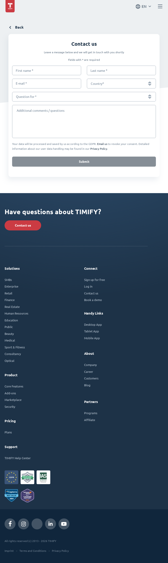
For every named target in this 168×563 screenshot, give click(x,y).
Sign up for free (94, 279)
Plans (8, 432)
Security (10, 406)
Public (9, 326)
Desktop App (93, 324)
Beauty (9, 333)
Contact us (23, 225)
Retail (8, 293)
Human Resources (16, 313)
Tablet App (91, 331)
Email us (102, 143)
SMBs (8, 279)
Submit (84, 161)
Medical (10, 340)
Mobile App (92, 338)
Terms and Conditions (32, 550)
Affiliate (89, 420)
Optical (9, 360)
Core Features (14, 386)
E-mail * (21, 83)
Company (90, 364)
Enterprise (11, 286)
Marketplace (13, 399)
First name (24, 70)
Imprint (9, 550)
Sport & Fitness (15, 347)
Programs (90, 413)
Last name (99, 70)
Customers (91, 378)
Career (88, 371)
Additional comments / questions (40, 110)
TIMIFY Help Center (18, 458)
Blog (87, 385)
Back (16, 27)
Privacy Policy (98, 148)
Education (11, 320)
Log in (88, 286)
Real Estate (12, 306)
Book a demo (93, 300)
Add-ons (10, 393)
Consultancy (13, 353)
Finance (10, 300)
